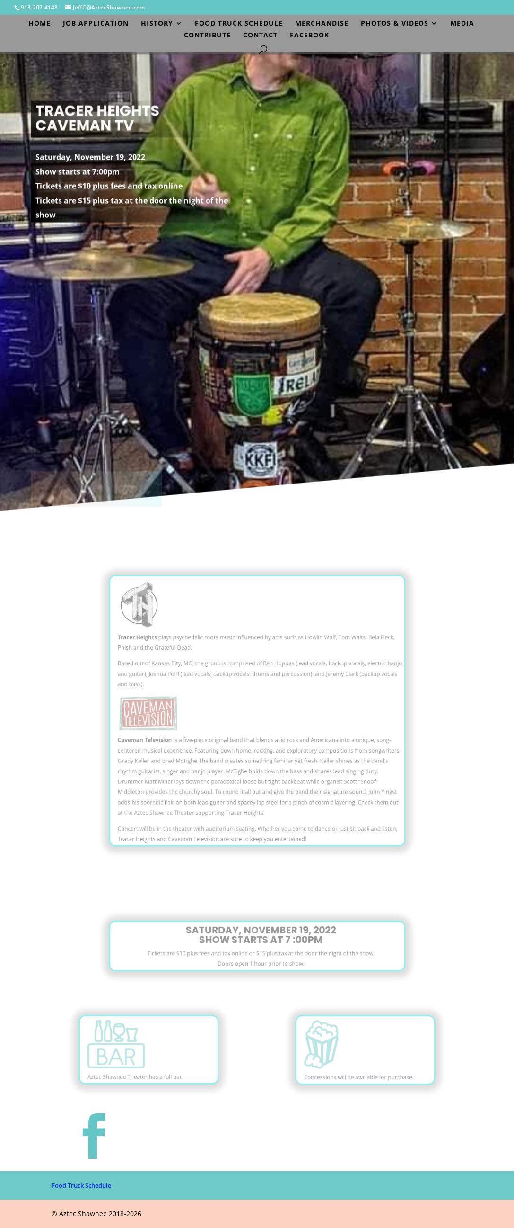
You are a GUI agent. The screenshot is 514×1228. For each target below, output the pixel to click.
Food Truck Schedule (239, 23)
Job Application (96, 23)
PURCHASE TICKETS (91, 480)
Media (462, 23)
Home (39, 23)
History (157, 23)
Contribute (207, 35)
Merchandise (321, 23)
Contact (260, 35)
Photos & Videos (394, 23)
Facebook (309, 35)
